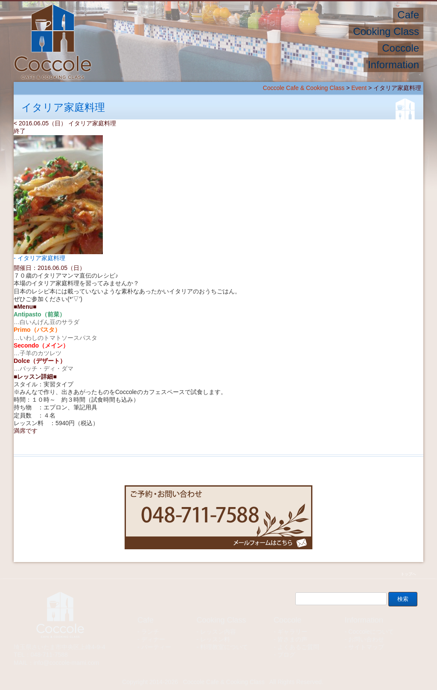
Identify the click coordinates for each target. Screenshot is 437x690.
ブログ (286, 654)
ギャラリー (292, 631)
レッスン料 (215, 639)
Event (359, 87)
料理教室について (224, 647)
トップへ (408, 574)
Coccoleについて (371, 631)
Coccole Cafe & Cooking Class (303, 87)
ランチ (150, 631)
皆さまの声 (292, 639)
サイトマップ (366, 647)
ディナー (153, 639)
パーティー (156, 647)
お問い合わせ (366, 639)
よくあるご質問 (298, 647)
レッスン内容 (218, 631)
